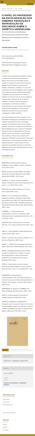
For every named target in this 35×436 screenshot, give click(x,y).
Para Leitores (6, 399)
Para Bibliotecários (8, 405)
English (5, 424)
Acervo (9, 8)
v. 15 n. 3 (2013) (17, 8)
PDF (5, 350)
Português (6, 430)
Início (4, 8)
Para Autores (6, 402)
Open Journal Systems (9, 412)
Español (5, 427)
